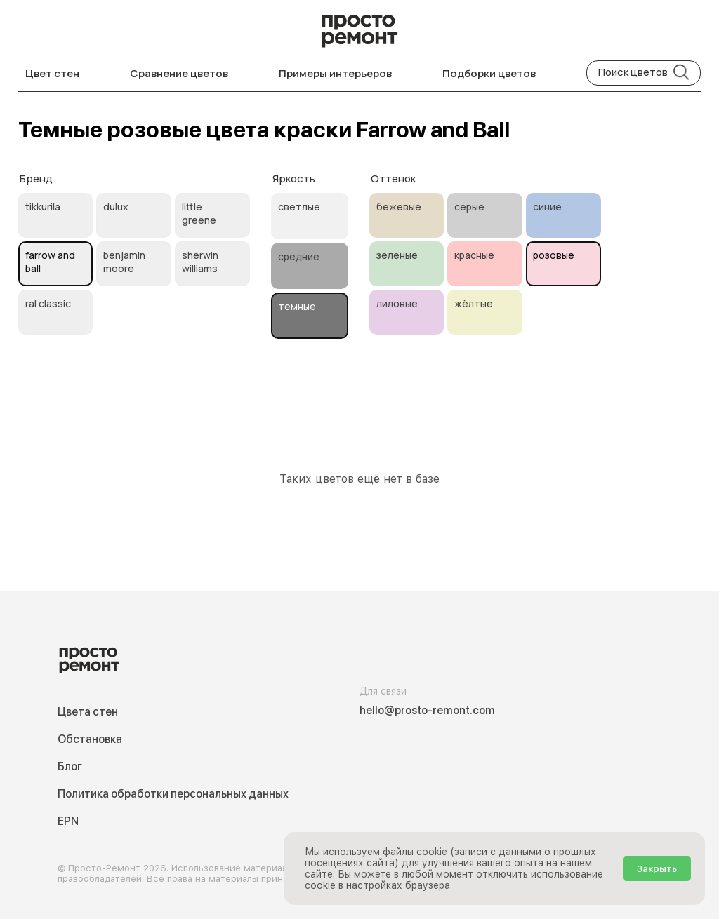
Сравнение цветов (179, 73)
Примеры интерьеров (335, 73)
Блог (70, 766)
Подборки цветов (489, 73)
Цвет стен (52, 73)
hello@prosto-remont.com (427, 710)
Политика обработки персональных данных (173, 793)
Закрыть (657, 868)
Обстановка (90, 739)
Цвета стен (88, 711)
